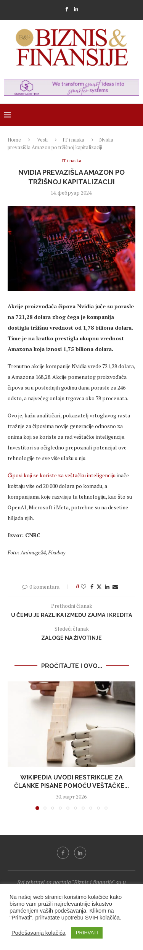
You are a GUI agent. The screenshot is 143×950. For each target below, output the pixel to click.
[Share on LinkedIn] (107, 586)
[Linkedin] (76, 9)
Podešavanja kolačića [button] (38, 933)
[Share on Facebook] (91, 586)
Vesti (42, 139)
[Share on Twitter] (99, 586)
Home (14, 139)
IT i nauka (73, 139)
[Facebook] (66, 9)
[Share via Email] (115, 586)
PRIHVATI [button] (87, 933)
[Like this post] (83, 586)
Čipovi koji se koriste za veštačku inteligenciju (62, 475)
